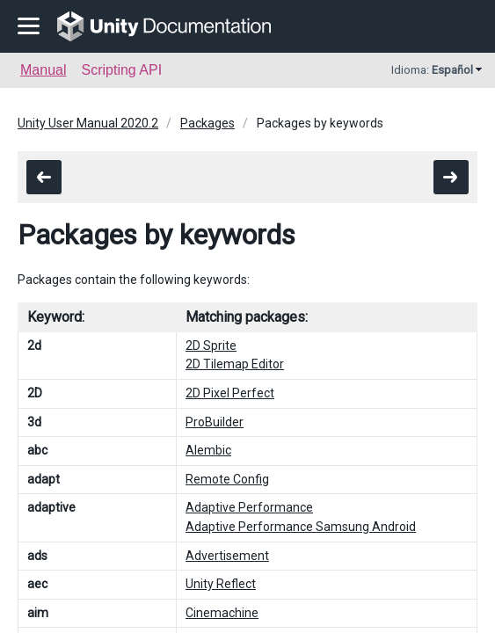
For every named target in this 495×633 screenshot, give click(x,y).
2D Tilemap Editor (235, 364)
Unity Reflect (221, 584)
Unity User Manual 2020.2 (88, 123)
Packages (207, 123)
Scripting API (121, 69)
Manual (43, 69)
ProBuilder (215, 422)
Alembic (208, 450)
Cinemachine (222, 613)
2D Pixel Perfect (230, 393)
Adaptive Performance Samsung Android (301, 527)
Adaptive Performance (249, 507)
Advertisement (227, 556)
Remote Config (227, 479)
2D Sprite (211, 345)
